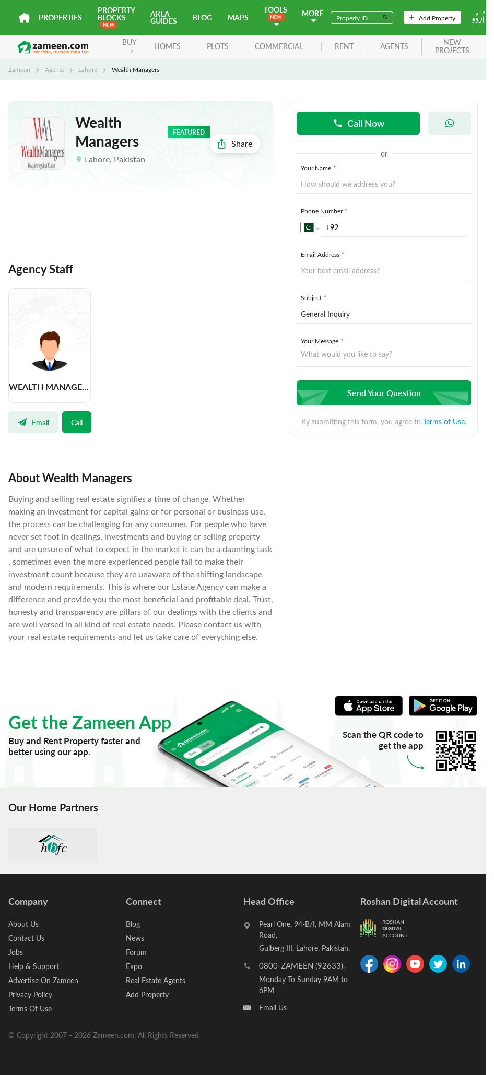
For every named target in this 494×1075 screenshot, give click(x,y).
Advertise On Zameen (43, 980)
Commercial (279, 46)
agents (394, 46)
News (135, 938)
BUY (129, 45)
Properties (60, 17)
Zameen (19, 69)
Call (77, 422)
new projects (452, 47)
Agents (54, 69)
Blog (202, 17)
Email (33, 422)
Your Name (319, 167)
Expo (134, 966)
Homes (167, 46)
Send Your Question (382, 392)
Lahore (87, 69)
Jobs (15, 952)
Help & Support (33, 966)
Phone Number (325, 211)
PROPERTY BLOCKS (116, 17)
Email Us (273, 1007)
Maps (238, 17)
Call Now (358, 122)
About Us (23, 924)
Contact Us (26, 938)
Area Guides (163, 17)
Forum (136, 952)
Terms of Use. (444, 421)
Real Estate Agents (155, 980)
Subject (314, 297)
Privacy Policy (30, 994)
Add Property (432, 18)
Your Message (323, 341)
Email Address (323, 254)
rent (344, 46)
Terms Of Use (30, 1008)
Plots (218, 46)
